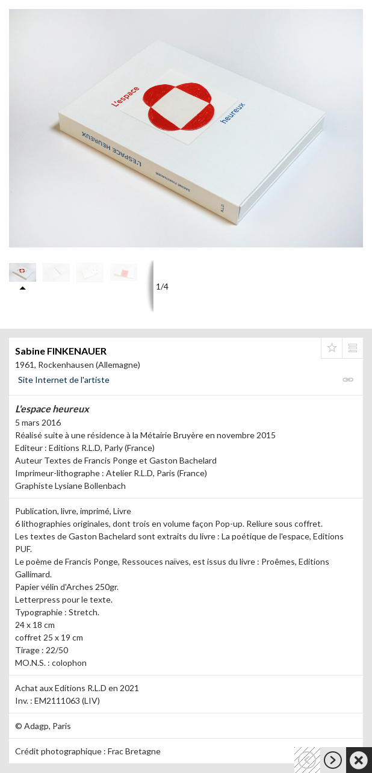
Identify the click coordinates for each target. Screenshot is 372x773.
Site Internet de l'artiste (64, 379)
